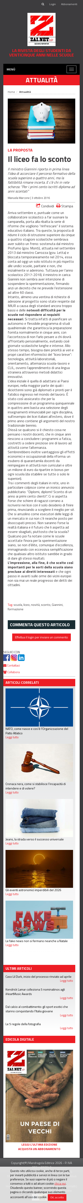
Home (11, 92)
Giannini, (57, 604)
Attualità (42, 80)
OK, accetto (57, 1197)
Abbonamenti (69, 4)
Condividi (45, 206)
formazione (15, 609)
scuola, (18, 604)
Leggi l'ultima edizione (39, 1144)
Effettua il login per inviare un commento (41, 637)
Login (52, 4)
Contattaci (11, 665)
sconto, (46, 604)
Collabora (11, 672)
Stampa (64, 206)
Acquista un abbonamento (39, 1149)
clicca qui (60, 1183)
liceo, (27, 604)
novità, (36, 604)
